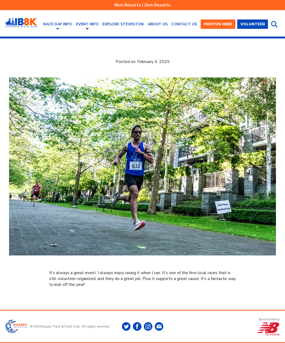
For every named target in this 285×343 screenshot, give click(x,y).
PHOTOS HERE (218, 24)
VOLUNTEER (252, 24)
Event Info (87, 24)
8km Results (127, 5)
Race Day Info (57, 24)
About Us (158, 24)
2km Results (157, 5)
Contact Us (184, 24)
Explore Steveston (123, 24)
